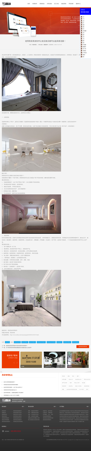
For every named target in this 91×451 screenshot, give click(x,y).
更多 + (23, 406)
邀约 (78, 376)
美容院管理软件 (67, 342)
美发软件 (4, 410)
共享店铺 (49, 3)
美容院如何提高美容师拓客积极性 (11, 384)
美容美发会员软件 (17, 416)
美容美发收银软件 (17, 410)
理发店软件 (4, 416)
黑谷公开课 (76, 382)
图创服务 (4, 406)
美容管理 (7, 342)
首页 (29, 3)
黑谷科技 (34, 44)
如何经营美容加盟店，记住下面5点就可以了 (13, 387)
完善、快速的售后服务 (33, 416)
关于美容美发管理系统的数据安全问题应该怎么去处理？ (19, 347)
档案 (63, 389)
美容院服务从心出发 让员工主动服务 (11, 395)
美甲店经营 (64, 382)
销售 (71, 382)
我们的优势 (31, 406)
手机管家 (71, 3)
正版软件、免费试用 (47, 412)
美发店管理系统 (5, 419)
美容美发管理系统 (51, 342)
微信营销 (63, 3)
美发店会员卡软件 (17, 414)
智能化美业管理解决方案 (34, 418)
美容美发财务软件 (17, 418)
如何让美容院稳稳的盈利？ (9, 382)
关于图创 (62, 406)
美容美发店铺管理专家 (48, 418)
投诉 (87, 389)
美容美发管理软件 (12, 330)
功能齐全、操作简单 (47, 410)
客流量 (83, 382)
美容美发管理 (17, 342)
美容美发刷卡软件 (17, 412)
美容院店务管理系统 (18, 421)
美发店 (63, 376)
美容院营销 (86, 386)
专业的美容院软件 (47, 416)
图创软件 (46, 44)
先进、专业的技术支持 (33, 414)
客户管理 (81, 389)
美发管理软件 (32, 342)
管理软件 (34, 3)
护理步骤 (64, 379)
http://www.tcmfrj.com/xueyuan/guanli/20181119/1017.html (24, 334)
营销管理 (64, 386)
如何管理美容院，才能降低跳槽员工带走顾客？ (14, 392)
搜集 (69, 376)
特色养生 (71, 386)
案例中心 (78, 3)
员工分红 (56, 3)
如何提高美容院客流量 (72, 389)
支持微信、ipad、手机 (48, 414)
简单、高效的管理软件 (33, 410)
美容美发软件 (75, 342)
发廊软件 (4, 412)
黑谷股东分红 (78, 379)
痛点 (73, 376)
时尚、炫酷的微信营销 (33, 412)
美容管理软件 (25, 342)
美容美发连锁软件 (17, 419)
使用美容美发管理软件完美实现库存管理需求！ (17, 345)
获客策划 (42, 3)
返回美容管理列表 (83, 346)
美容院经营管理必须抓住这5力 (10, 390)
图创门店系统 (78, 386)
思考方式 (71, 379)
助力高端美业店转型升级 (34, 419)
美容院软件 (59, 342)
